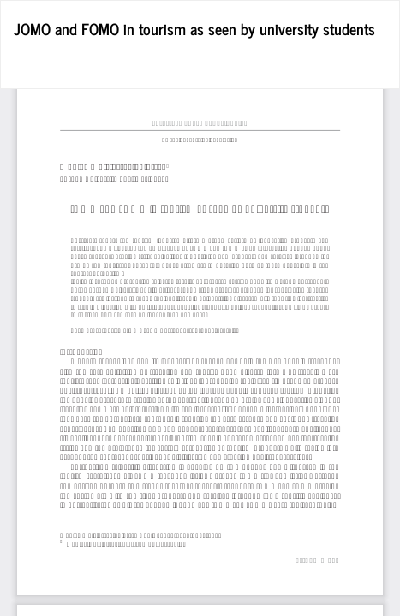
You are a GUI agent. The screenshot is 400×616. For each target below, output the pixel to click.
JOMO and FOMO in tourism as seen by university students (194, 28)
